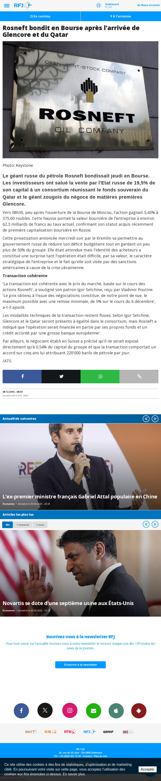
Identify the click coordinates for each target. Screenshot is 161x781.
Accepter (147, 769)
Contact (87, 756)
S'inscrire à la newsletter (80, 664)
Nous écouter (150, 5)
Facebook (21, 710)
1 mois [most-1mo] (40, 524)
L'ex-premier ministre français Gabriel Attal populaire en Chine (80, 496)
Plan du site (100, 756)
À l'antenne (121, 16)
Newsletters (93, 710)
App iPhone (116, 710)
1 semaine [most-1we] (23, 524)
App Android (138, 710)
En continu (40, 16)
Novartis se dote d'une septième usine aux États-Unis (68, 603)
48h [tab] (7, 524)
